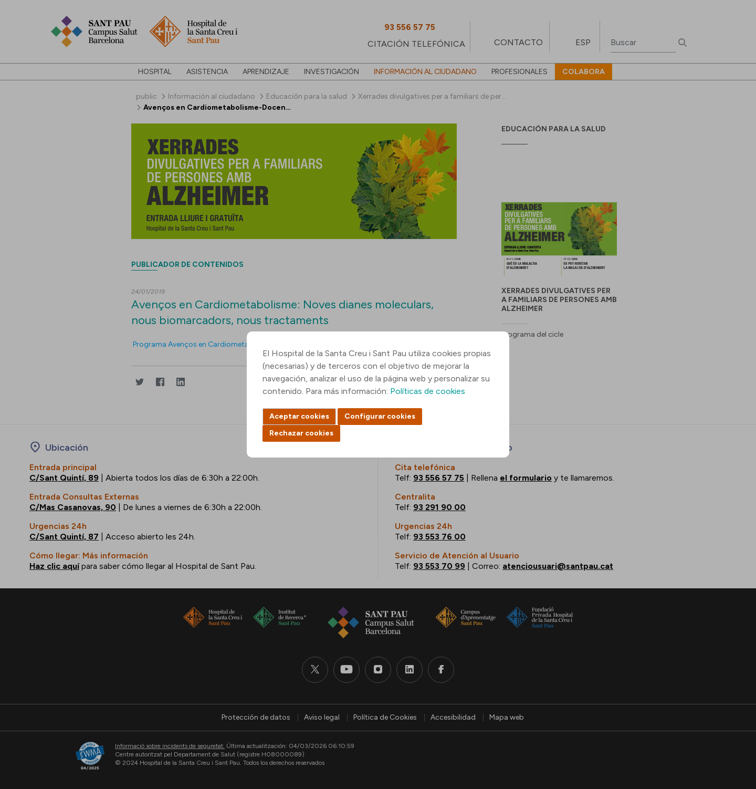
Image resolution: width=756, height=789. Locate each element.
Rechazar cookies (301, 433)
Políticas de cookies (427, 391)
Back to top (729, 723)
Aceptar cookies (299, 416)
